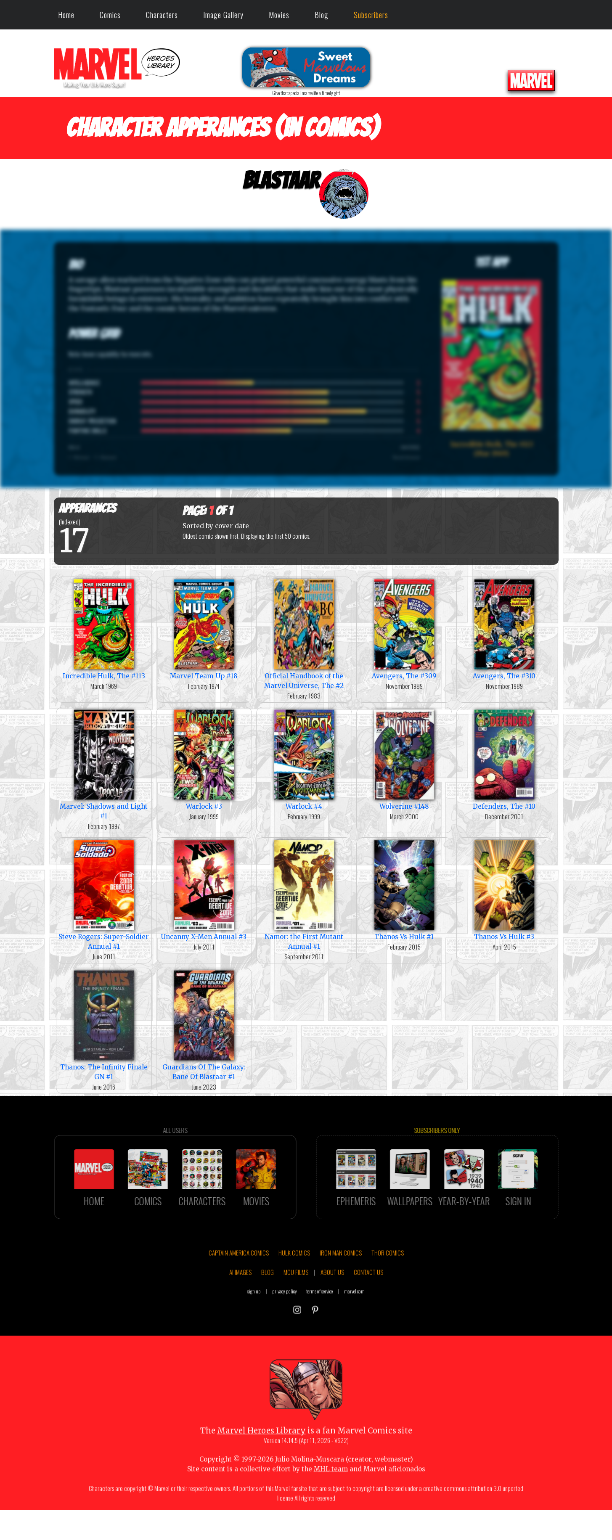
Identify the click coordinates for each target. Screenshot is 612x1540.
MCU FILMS (295, 1298)
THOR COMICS (387, 1279)
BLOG (267, 1298)
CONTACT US (368, 1298)
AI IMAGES (240, 1298)
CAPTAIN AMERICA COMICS (239, 1279)
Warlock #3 (204, 758)
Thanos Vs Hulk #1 (404, 889)
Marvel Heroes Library (261, 1457)
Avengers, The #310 (504, 628)
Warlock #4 (304, 758)
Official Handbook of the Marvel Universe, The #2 (304, 633)
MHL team (331, 1495)
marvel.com (354, 1317)
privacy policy (284, 1317)
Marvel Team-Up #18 (204, 628)
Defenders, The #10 (504, 758)
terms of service (319, 1317)
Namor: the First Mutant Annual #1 (304, 894)
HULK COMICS (294, 1279)
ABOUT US (332, 1298)
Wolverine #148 (404, 758)
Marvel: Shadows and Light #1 (103, 763)
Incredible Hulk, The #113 (103, 628)
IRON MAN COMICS (341, 1279)
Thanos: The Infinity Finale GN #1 (103, 1024)
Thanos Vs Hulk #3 (504, 889)
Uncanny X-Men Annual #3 (204, 889)
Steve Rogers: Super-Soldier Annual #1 (103, 894)
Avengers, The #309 (404, 628)
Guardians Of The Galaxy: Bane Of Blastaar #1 (204, 1024)
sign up (254, 1317)
